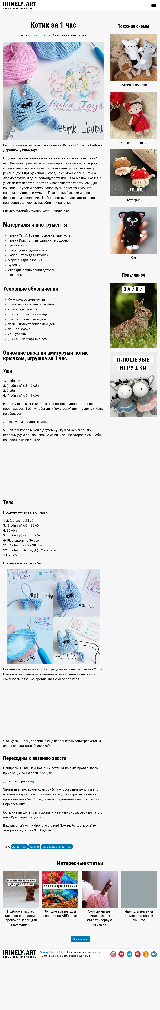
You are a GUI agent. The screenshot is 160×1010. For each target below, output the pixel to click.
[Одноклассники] (146, 1004)
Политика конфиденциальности (83, 1002)
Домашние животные (57, 897)
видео (33, 831)
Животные (19, 897)
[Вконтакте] (154, 1004)
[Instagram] (113, 1004)
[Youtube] (121, 1004)
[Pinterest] (138, 1004)
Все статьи (80, 989)
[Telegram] (129, 1004)
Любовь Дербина (40, 35)
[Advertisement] (53, 242)
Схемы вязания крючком (19, 5)
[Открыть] (154, 5)
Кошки (34, 897)
